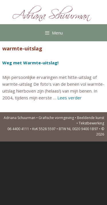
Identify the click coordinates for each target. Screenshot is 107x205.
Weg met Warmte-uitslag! (30, 62)
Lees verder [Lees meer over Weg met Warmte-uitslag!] (69, 98)
